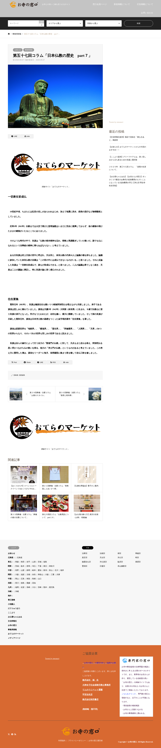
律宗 (119, 553)
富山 (51, 570)
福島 (45, 562)
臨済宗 (120, 562)
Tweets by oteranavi (116, 122)
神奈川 (51, 566)
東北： (10, 562)
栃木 (22, 566)
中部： (10, 570)
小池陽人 (11, 604)
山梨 (22, 570)
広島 (22, 579)
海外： (10, 596)
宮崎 (39, 587)
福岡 (17, 587)
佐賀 (22, 587)
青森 (17, 562)
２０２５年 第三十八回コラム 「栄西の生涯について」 (127, 168)
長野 (17, 570)
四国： (10, 583)
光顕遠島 (22, 375)
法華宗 (84, 553)
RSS (15, 734)
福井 (62, 570)
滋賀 (22, 574)
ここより (11, 613)
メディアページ (14, 638)
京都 (28, 574)
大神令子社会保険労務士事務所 (96, 685)
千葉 (39, 566)
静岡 (28, 570)
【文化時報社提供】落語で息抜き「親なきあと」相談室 (126, 138)
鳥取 (28, 579)
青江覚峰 (11, 600)
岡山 (17, 579)
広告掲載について (145, 4)
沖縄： (10, 591)
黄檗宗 (138, 562)
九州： (10, 587)
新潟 (45, 570)
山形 (34, 562)
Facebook (12, 734)
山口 (39, 579)
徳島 (22, 583)
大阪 (17, 574)
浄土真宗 (103, 562)
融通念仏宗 (86, 562)
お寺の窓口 (12, 625)
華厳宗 (138, 553)
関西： (10, 574)
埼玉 (34, 566)
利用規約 (61, 741)
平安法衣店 (87, 694)
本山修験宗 (122, 566)
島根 (34, 579)
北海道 (19, 557)
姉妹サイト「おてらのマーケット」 (56, 167)
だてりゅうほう (14, 608)
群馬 (28, 566)
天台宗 (102, 557)
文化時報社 (12, 621)
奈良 (34, 574)
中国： (10, 579)
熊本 (45, 587)
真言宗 (84, 557)
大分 (34, 587)
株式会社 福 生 (90, 680)
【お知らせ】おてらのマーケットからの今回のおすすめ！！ (127, 148)
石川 (56, 570)
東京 (45, 566)
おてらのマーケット (16, 634)
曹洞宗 (84, 566)
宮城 (39, 562)
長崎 (28, 587)
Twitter (9, 734)
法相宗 (102, 553)
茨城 (17, 566)
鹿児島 (51, 587)
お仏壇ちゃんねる (15, 617)
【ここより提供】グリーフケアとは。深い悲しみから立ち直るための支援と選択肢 (127, 158)
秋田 (22, 562)
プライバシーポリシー (77, 741)
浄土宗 (120, 557)
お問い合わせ (147, 13)
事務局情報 (28, 50)
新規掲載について (122, 4)
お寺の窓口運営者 (96, 741)
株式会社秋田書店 (90, 699)
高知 (34, 583)
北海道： (11, 557)
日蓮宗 (102, 566)
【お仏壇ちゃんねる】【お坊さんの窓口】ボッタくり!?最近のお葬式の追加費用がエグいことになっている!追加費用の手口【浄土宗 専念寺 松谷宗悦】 (127, 181)
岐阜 (34, 570)
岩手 (28, 562)
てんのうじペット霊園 (92, 690)
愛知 (39, 570)
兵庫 (58, 574)
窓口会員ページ (100, 4)
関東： (10, 566)
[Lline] (14, 136)
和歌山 (40, 574)
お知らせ (18, 50)
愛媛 (28, 583)
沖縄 (17, 591)
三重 (52, 574)
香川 (17, 583)
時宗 (137, 557)
